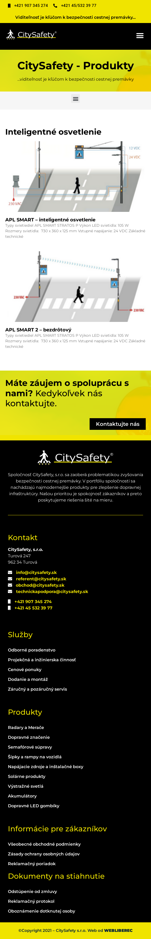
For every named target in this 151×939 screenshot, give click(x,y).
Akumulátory (22, 796)
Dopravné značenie (29, 737)
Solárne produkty (26, 776)
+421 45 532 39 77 (33, 607)
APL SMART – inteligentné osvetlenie (50, 220)
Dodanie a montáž (28, 679)
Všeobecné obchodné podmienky (44, 844)
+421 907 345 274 (33, 601)
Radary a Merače (26, 727)
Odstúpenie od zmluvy (32, 891)
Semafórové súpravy (30, 747)
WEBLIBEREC (118, 930)
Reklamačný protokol (31, 901)
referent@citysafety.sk (41, 578)
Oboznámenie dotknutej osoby (41, 911)
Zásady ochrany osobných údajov (44, 853)
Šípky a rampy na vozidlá (35, 756)
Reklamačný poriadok (32, 863)
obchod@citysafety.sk (40, 585)
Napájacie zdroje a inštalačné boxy (45, 766)
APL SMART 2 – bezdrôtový (38, 330)
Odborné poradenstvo (31, 650)
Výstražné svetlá (25, 786)
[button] (140, 36)
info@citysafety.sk (36, 572)
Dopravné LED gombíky (33, 805)
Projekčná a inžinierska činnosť (42, 659)
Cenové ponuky (24, 669)
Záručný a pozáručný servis (37, 689)
